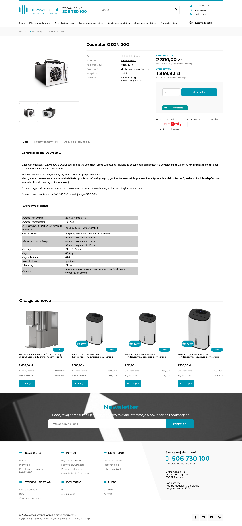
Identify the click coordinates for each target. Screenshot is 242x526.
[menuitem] (23, 23)
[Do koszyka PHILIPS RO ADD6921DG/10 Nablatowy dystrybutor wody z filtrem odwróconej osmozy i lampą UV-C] (27, 383)
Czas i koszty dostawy (31, 498)
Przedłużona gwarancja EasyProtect (31, 470)
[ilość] (171, 92)
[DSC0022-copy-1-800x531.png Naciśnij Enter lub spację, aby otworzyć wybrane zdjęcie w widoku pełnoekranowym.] (49, 71)
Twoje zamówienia (113, 460)
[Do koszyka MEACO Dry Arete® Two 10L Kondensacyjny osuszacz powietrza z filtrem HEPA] (133, 383)
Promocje (24, 464)
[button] (165, 119)
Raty (21, 494)
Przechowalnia (111, 464)
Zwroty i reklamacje (72, 469)
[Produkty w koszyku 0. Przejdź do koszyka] (203, 23)
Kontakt (108, 494)
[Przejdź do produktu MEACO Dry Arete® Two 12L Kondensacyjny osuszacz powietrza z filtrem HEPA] (94, 333)
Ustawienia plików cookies (75, 473)
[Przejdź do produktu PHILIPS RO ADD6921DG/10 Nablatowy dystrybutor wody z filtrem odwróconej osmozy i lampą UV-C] (41, 333)
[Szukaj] (175, 9)
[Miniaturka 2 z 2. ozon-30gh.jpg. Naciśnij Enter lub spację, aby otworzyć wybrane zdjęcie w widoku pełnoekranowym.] (49, 112)
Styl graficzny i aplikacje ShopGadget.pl (39, 518)
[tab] (25, 141)
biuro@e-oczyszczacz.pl (180, 463)
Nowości (23, 460)
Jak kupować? (68, 494)
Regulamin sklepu (71, 460)
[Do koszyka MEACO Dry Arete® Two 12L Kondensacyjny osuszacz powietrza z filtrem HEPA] (80, 383)
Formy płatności (28, 489)
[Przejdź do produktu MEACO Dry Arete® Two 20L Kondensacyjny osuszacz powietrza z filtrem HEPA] (200, 333)
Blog (64, 489)
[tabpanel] (121, 216)
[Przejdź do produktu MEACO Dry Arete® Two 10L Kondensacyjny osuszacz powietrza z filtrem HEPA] (147, 333)
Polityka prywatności (72, 464)
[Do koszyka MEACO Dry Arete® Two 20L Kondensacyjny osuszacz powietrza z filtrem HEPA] (186, 383)
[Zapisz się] (180, 423)
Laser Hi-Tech (128, 60)
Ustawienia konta (113, 469)
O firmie (108, 489)
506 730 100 (74, 11)
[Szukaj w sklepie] (136, 10)
